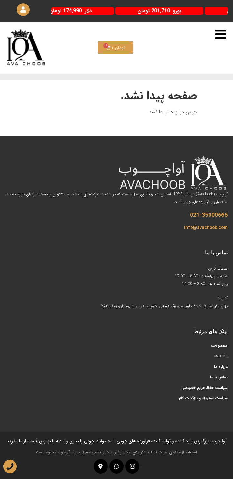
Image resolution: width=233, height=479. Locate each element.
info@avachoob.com (206, 227)
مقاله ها (221, 356)
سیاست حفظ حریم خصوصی (204, 388)
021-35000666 (209, 215)
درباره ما (221, 367)
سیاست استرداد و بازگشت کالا (203, 398)
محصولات (219, 346)
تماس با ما (219, 377)
